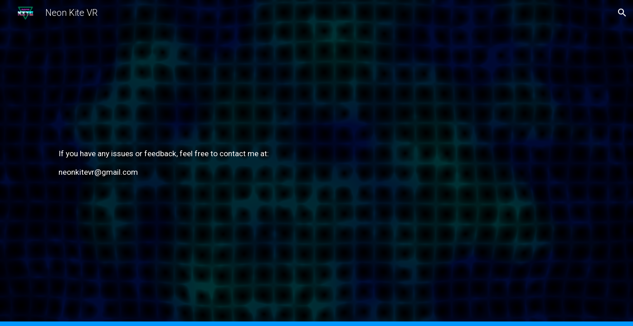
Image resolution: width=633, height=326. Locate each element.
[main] (316, 163)
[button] (622, 13)
